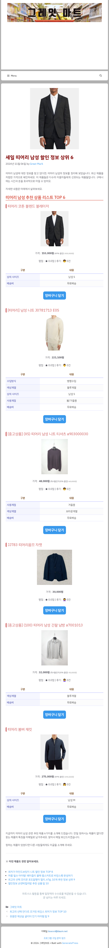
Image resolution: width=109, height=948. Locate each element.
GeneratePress (70, 943)
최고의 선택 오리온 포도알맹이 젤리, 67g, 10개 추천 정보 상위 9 (41, 880)
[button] (100, 75)
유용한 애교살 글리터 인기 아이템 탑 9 (29, 916)
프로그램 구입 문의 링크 (54, 938)
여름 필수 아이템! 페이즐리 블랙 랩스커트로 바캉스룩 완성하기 (40, 876)
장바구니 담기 (54, 295)
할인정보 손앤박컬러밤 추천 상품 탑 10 (28, 883)
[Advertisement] (54, 48)
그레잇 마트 (16, 907)
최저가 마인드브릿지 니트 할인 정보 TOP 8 (30, 872)
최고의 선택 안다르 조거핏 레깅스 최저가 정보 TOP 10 (38, 912)
